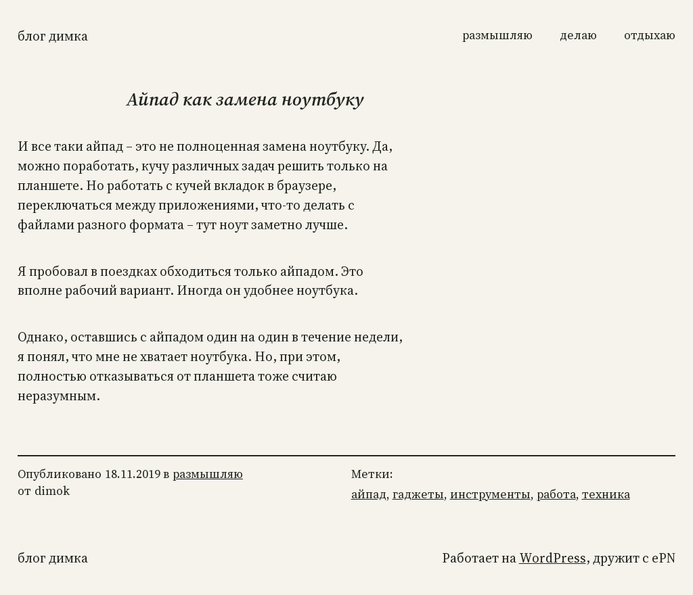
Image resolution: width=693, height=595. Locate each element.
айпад (368, 494)
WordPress (552, 558)
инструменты (490, 494)
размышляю (208, 474)
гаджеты (418, 494)
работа (556, 494)
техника (606, 494)
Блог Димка (53, 36)
